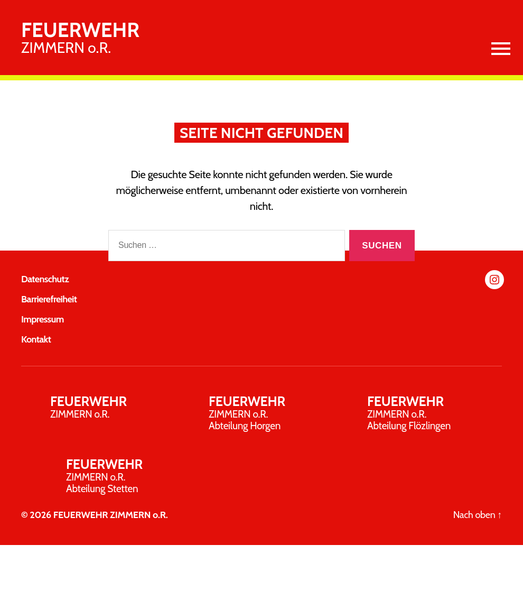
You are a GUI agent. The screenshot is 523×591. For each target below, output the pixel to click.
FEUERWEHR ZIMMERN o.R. (110, 515)
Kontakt (36, 339)
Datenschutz (45, 279)
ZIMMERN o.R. (80, 37)
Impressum (42, 319)
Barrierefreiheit (49, 299)
